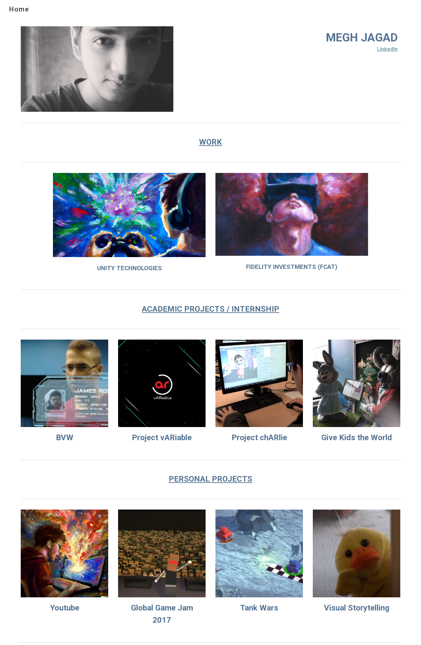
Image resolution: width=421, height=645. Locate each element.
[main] (291, 40)
